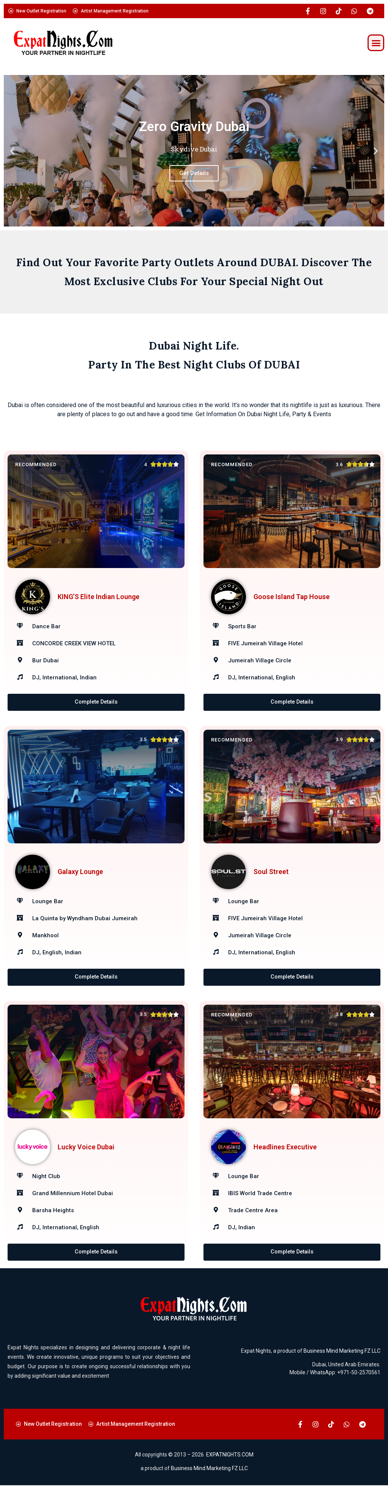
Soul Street (271, 872)
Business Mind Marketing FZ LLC (342, 1352)
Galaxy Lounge (80, 872)
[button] (376, 42)
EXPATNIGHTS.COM (229, 1455)
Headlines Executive (285, 1147)
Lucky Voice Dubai (86, 1147)
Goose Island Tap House (291, 597)
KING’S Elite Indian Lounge (98, 597)
